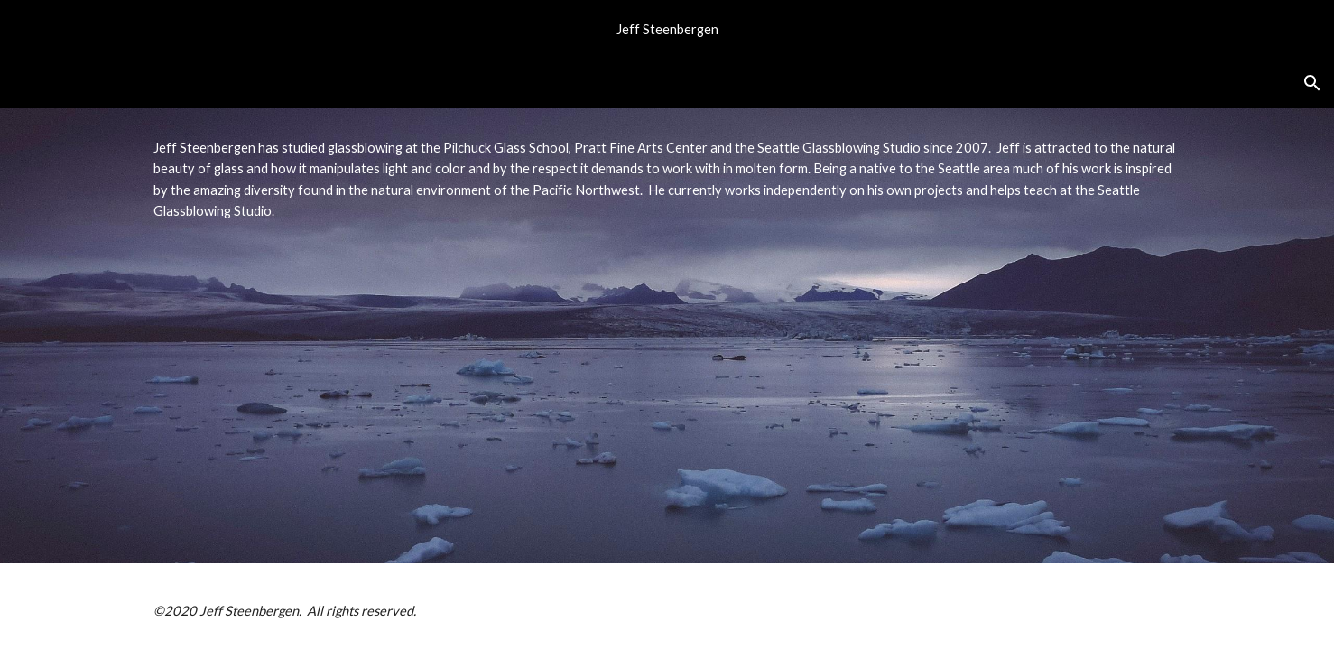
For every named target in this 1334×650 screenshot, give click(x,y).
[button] (1312, 83)
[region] (667, 29)
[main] (667, 336)
